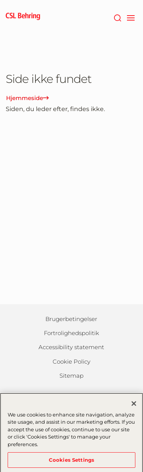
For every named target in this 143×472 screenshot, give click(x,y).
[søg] (117, 17)
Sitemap (71, 375)
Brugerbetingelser (71, 319)
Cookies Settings (71, 462)
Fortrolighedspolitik (71, 333)
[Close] (133, 405)
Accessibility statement (71, 347)
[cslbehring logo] (23, 17)
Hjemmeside (27, 98)
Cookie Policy (71, 361)
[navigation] (130, 17)
